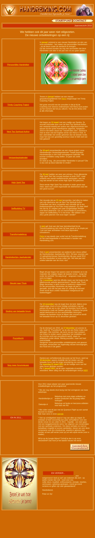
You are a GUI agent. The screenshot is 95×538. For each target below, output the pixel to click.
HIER (85, 370)
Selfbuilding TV (18, 208)
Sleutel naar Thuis (18, 283)
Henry (63, 99)
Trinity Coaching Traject (18, 105)
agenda (60, 414)
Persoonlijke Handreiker (18, 65)
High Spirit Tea (18, 182)
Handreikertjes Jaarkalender (18, 257)
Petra (42, 236)
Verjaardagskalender (18, 157)
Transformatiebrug (18, 234)
